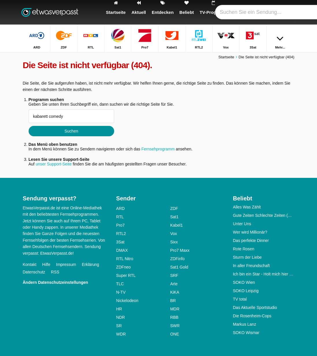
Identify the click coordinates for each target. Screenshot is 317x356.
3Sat (120, 242)
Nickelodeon (127, 300)
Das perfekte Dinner (251, 240)
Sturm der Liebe (247, 257)
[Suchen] (291, 12)
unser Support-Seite (54, 164)
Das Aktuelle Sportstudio (255, 307)
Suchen (71, 131)
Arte (174, 284)
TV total (240, 299)
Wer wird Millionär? (250, 232)
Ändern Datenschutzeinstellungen (55, 282)
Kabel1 (176, 225)
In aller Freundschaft (251, 265)
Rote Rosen (243, 249)
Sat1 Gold (179, 267)
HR (119, 309)
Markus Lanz (244, 324)
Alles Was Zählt (247, 207)
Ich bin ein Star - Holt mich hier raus (263, 274)
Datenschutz (34, 272)
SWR (175, 325)
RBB (174, 317)
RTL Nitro (124, 258)
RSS (55, 272)
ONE (174, 334)
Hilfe (46, 264)
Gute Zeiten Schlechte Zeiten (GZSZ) (263, 215)
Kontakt (29, 264)
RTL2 (121, 233)
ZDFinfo (177, 258)
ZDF (174, 208)
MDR (174, 309)
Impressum (66, 264)
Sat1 (174, 217)
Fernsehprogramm (158, 149)
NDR (120, 317)
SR (119, 325)
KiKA (174, 292)
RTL (120, 217)
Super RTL (126, 275)
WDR (121, 334)
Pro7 (120, 225)
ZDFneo (123, 267)
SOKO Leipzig (246, 290)
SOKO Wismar (246, 332)
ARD (120, 208)
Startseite (226, 57)
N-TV (121, 292)
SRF (174, 275)
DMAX (122, 250)
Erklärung (90, 264)
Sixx (174, 242)
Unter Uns (242, 223)
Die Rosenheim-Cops (252, 316)
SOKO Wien (244, 282)
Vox (173, 233)
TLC (120, 284)
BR (173, 300)
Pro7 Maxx (180, 250)
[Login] (277, 12)
